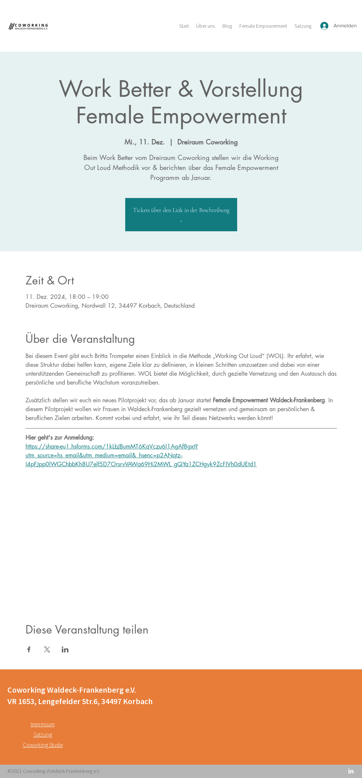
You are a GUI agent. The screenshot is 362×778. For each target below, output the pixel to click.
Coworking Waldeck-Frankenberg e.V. (71, 690)
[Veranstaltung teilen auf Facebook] (29, 649)
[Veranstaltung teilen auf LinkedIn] (65, 649)
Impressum (43, 724)
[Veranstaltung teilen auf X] (47, 649)
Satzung (43, 734)
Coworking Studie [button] (43, 744)
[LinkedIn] (351, 771)
